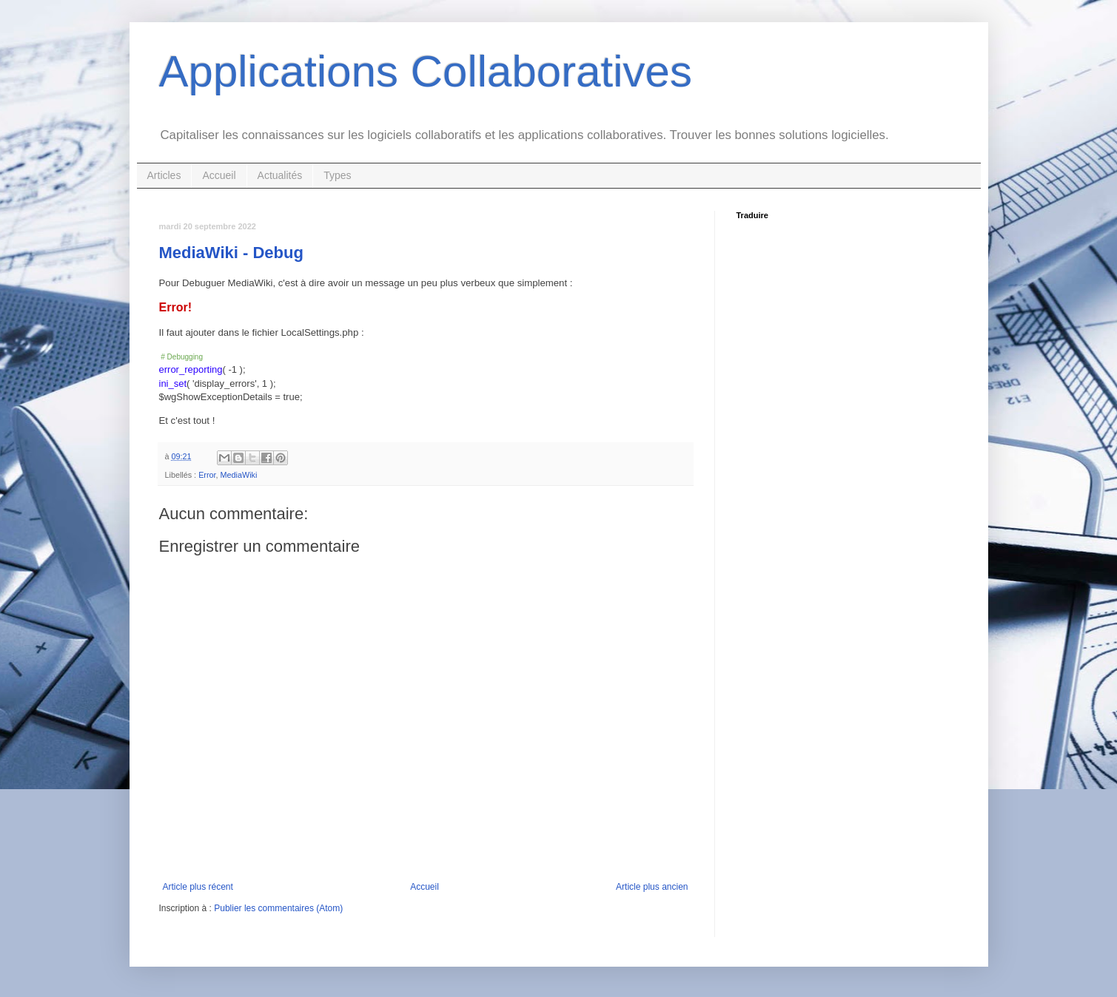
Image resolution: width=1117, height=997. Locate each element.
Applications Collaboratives (425, 71)
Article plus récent (198, 887)
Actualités (280, 175)
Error (206, 474)
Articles (164, 175)
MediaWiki (239, 474)
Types (337, 175)
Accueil (218, 175)
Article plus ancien (652, 887)
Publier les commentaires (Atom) (278, 908)
